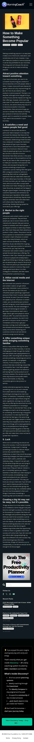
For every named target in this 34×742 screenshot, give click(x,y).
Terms (8, 738)
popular (26, 519)
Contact (25, 738)
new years (15, 606)
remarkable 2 (13, 615)
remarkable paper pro (23, 615)
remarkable (6, 615)
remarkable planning (8, 618)
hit (14, 505)
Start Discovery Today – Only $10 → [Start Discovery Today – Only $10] (17, 721)
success (20, 44)
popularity (14, 44)
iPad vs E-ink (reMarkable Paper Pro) (15, 613)
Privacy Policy (16, 738)
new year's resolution (8, 628)
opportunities (6, 44)
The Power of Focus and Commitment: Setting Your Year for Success (16, 625)
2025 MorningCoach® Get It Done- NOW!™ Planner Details (17, 603)
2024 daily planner (7, 606)
